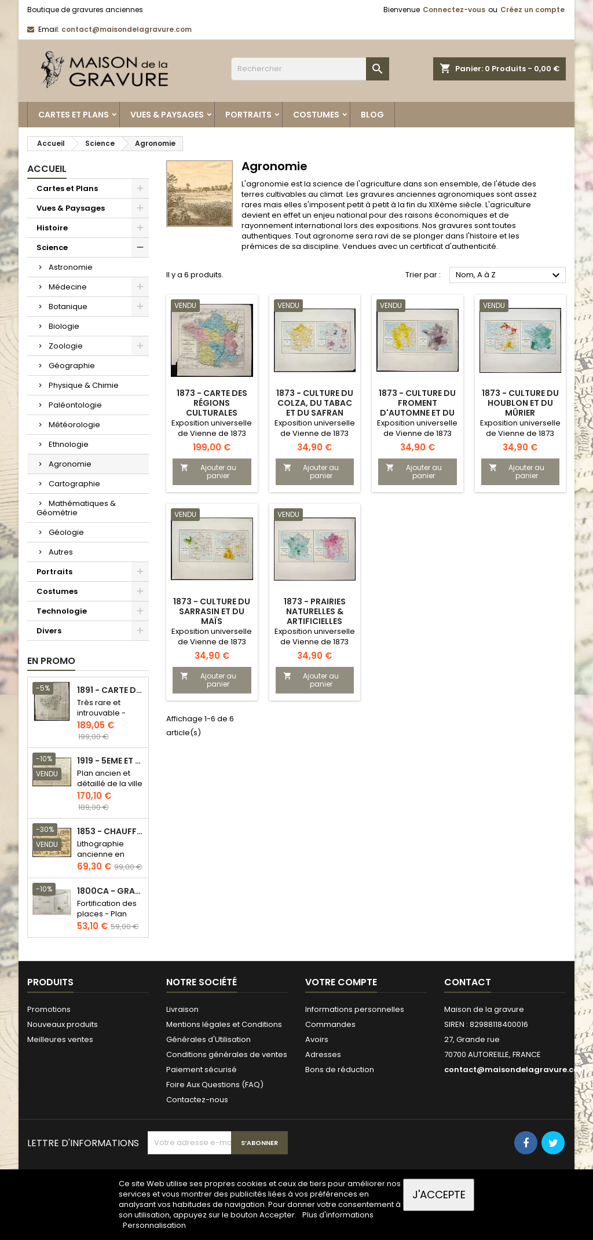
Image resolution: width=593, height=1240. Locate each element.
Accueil (47, 168)
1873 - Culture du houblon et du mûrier (520, 403)
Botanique (68, 306)
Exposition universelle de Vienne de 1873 (211, 428)
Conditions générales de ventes (226, 1054)
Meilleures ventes (60, 1039)
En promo (51, 660)
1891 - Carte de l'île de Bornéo (110, 690)
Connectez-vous (454, 9)
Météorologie (74, 424)
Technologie (61, 611)
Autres (61, 551)
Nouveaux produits (62, 1024)
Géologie (66, 532)
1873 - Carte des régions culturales (212, 403)
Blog (372, 114)
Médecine (68, 286)
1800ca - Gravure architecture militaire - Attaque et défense (110, 891)
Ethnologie (69, 444)
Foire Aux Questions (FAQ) (214, 1084)
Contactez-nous (197, 1099)
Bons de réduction (339, 1069)
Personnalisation (154, 1225)
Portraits (248, 114)
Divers (48, 630)
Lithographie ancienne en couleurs (101, 854)
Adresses (323, 1054)
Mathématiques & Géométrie (76, 508)
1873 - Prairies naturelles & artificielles (315, 611)
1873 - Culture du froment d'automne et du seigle (417, 407)
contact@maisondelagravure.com (126, 29)
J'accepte (439, 1194)
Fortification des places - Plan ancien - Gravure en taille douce (109, 919)
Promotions (49, 1009)
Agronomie (70, 463)
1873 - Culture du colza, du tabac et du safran (314, 403)
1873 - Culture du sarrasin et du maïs (211, 611)
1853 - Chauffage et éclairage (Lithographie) (110, 832)
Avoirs (316, 1039)
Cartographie (74, 483)
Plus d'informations (338, 1214)
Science (52, 247)
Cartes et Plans (73, 114)
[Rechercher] (310, 68)
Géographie (72, 365)
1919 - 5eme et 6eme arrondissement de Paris (110, 761)
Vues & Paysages (167, 114)
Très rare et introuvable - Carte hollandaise (101, 718)
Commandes (330, 1024)
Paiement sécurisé (201, 1069)
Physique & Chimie (84, 385)
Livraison (182, 1009)
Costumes (316, 114)
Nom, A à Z (509, 276)
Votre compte (341, 982)
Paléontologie (75, 404)
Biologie (64, 326)
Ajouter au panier (208, 471)
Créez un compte (532, 9)
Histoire (52, 227)
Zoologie (66, 345)
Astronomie (71, 267)
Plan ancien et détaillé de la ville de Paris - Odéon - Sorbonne (109, 789)
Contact (467, 982)
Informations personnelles (354, 1009)
